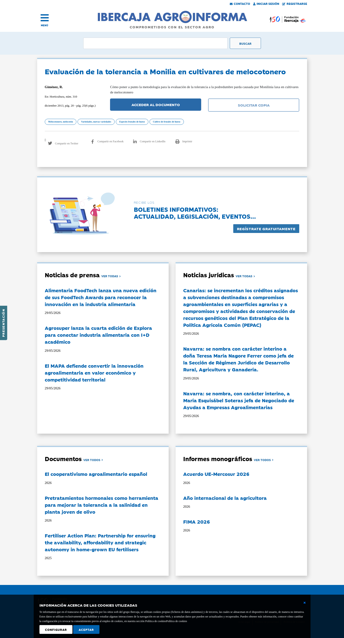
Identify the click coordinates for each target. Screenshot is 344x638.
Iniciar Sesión (266, 3)
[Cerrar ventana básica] (304, 602)
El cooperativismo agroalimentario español (96, 473)
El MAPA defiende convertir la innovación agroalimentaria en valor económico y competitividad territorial (94, 372)
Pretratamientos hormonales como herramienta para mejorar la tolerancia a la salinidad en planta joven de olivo (101, 504)
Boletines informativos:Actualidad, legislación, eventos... (195, 212)
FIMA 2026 (196, 521)
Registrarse (294, 3)
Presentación (3, 323)
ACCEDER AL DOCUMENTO (156, 104)
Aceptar (86, 629)
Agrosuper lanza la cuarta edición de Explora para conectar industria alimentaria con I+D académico (98, 334)
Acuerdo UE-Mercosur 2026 (216, 473)
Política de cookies (176, 621)
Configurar (56, 629)
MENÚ (44, 25)
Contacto (240, 3)
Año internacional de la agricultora (225, 497)
